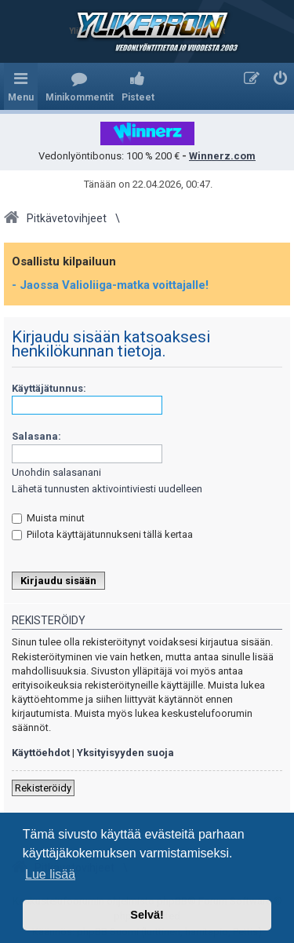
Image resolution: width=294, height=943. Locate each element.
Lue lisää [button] (50, 874)
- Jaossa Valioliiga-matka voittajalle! (110, 285)
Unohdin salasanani (56, 472)
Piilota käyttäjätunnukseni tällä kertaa (102, 534)
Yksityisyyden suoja (125, 752)
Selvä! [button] (146, 914)
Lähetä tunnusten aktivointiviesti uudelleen (107, 489)
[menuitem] (79, 86)
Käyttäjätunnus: (49, 388)
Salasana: (36, 436)
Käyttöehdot (41, 752)
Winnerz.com (222, 156)
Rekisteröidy (43, 788)
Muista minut (48, 518)
